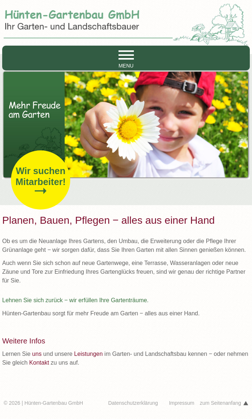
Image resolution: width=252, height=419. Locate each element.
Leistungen (88, 354)
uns (37, 354)
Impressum (181, 403)
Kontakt (39, 363)
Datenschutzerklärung (133, 403)
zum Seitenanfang (220, 403)
